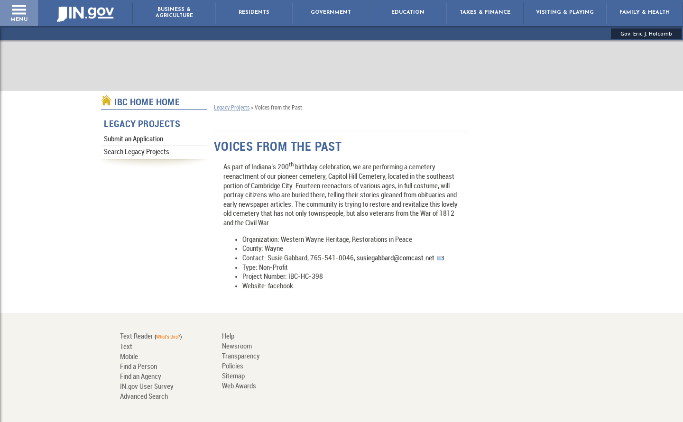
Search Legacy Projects (136, 152)
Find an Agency (140, 377)
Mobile (129, 357)
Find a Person (138, 367)
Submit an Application (133, 139)
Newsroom (237, 346)
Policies (232, 366)
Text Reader (136, 336)
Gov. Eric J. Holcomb (646, 33)
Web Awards (239, 386)
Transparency (241, 356)
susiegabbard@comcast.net (395, 258)
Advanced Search (144, 397)
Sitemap (233, 376)
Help (228, 336)
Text (126, 347)
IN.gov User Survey (147, 387)
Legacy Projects (142, 124)
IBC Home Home (147, 103)
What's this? (168, 337)
